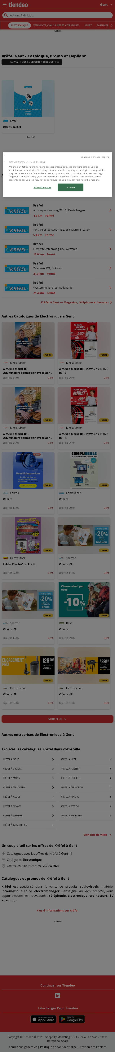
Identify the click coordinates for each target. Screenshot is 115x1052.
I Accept (70, 187)
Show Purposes (42, 187)
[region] (57, 175)
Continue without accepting (95, 157)
